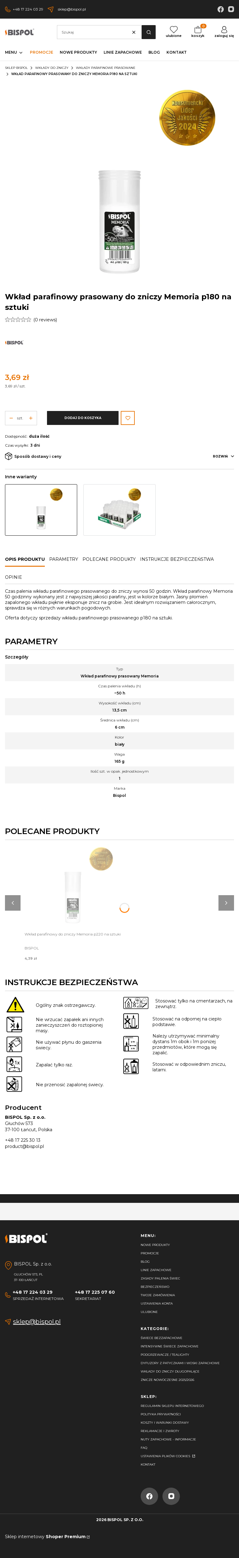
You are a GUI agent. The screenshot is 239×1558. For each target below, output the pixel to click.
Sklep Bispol (16, 68)
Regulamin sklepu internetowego (172, 1406)
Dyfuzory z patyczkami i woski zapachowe (180, 1363)
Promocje (150, 1253)
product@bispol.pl (24, 1146)
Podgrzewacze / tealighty (165, 1355)
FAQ (144, 1448)
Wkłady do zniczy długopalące (170, 1371)
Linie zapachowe (156, 1270)
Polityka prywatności (161, 1414)
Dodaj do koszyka (82, 418)
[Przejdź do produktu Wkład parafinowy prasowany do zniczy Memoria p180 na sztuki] (41, 510)
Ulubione (149, 1312)
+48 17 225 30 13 (22, 1140)
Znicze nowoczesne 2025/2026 (167, 1380)
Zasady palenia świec (160, 1278)
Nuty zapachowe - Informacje (168, 1439)
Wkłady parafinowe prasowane (105, 68)
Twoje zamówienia (158, 1295)
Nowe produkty (155, 1245)
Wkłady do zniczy (51, 68)
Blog (145, 1262)
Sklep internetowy (45, 1536)
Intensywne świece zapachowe (170, 1346)
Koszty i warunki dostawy (165, 1423)
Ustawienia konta (157, 1303)
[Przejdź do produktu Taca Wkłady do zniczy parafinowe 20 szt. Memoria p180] (119, 510)
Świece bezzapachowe (161, 1338)
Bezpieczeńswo (155, 1287)
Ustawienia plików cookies (166, 1456)
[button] (149, 32)
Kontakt (148, 1464)
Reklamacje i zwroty (160, 1431)
